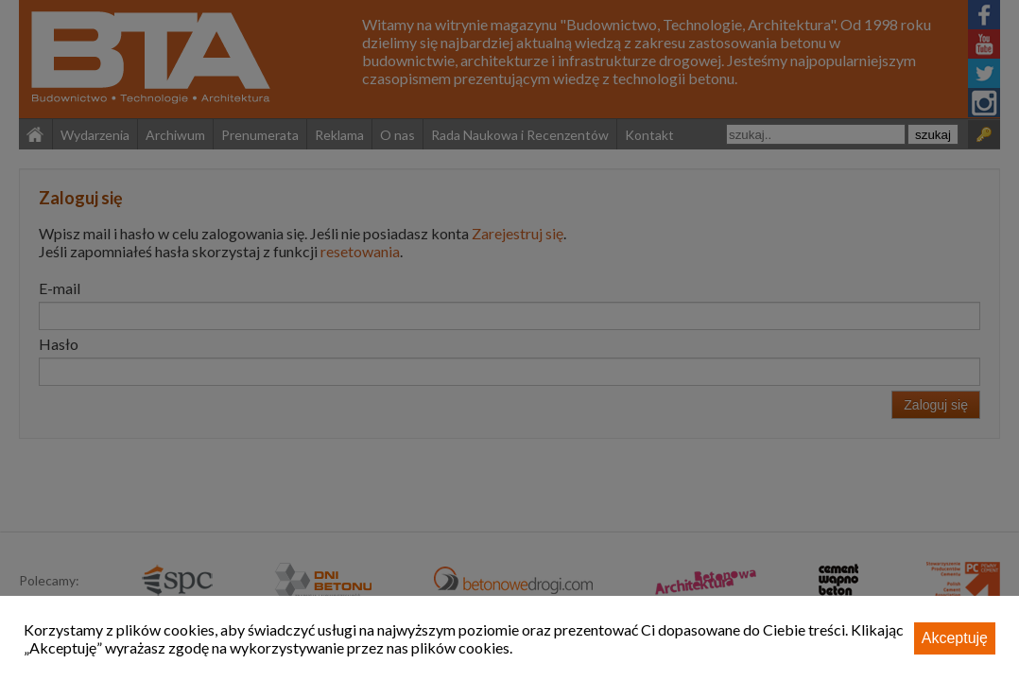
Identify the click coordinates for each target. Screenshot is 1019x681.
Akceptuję (955, 638)
